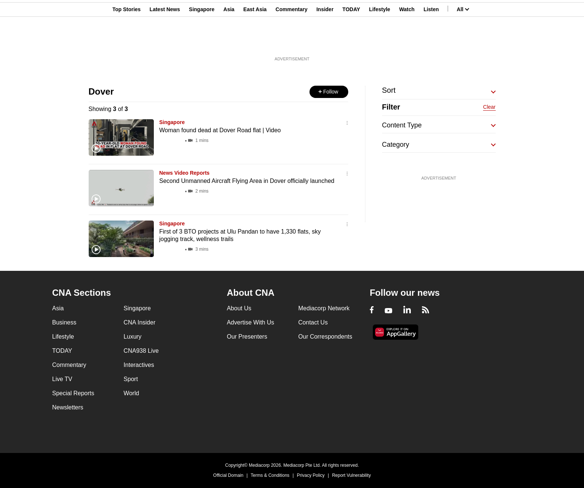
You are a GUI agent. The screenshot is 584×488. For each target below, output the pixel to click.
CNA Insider (139, 322)
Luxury (133, 336)
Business (64, 322)
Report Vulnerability (351, 475)
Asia (229, 42)
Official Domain (228, 475)
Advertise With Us (250, 322)
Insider (324, 42)
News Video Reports (184, 173)
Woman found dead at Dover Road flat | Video (220, 130)
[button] (329, 92)
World (131, 393)
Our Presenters (247, 336)
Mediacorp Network (324, 308)
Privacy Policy (311, 475)
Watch (407, 42)
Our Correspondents (325, 336)
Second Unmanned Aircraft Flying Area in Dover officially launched (246, 181)
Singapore (201, 42)
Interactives (139, 365)
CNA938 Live (141, 351)
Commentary (292, 42)
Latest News (165, 42)
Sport (131, 379)
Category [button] (395, 144)
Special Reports (73, 393)
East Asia (255, 42)
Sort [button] (389, 90)
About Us (239, 308)
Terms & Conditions (270, 475)
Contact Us (313, 322)
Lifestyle (379, 42)
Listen (431, 42)
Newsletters (67, 407)
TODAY (351, 42)
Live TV (62, 379)
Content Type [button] (402, 125)
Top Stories (126, 42)
